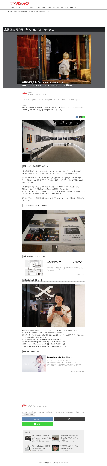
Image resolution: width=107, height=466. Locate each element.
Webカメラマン (43, 94)
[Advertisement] (53, 18)
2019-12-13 (31, 92)
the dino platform (55, 464)
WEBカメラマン (32, 94)
